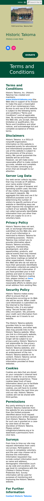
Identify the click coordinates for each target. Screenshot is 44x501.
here (30, 278)
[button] (20, 2)
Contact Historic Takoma (19, 496)
